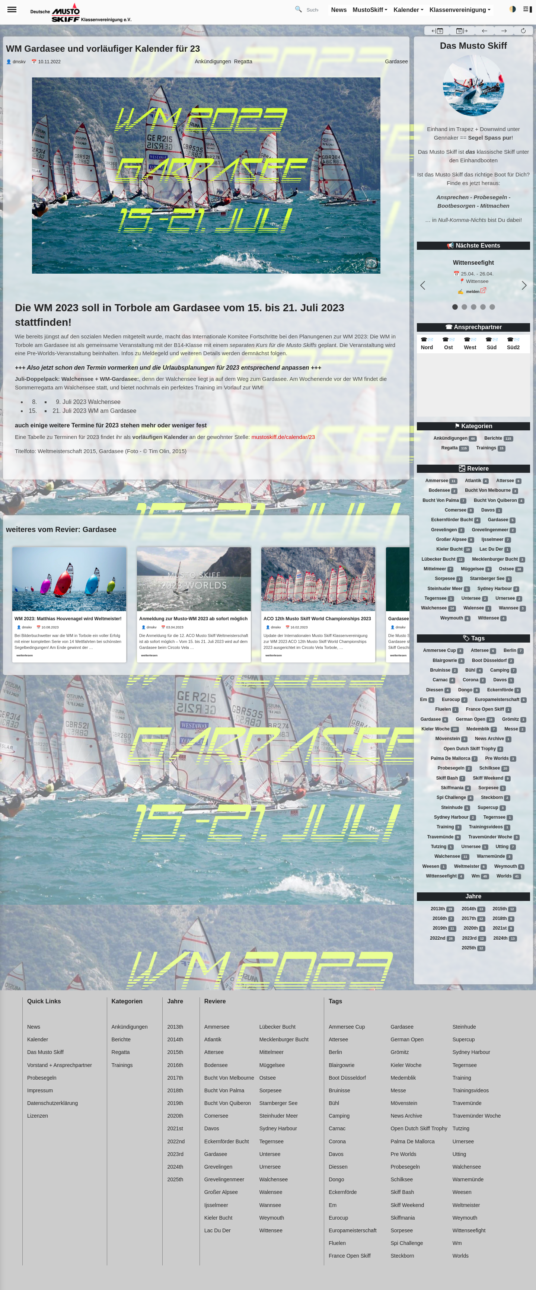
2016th (443, 919)
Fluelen (447, 710)
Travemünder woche (494, 837)
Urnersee (508, 599)
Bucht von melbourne (491, 491)
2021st (503, 928)
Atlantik (477, 481)
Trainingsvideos (489, 827)
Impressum (40, 1090)
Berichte (498, 439)
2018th (503, 919)
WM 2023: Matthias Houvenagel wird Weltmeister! (68, 618)
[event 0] (455, 307)
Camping (503, 670)
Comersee (459, 510)
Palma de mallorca (454, 759)
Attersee (508, 481)
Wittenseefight (445, 876)
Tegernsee (439, 599)
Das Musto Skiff (45, 1052)
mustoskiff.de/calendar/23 (283, 437)
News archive (493, 739)
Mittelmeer (438, 569)
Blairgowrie (449, 661)
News (33, 1027)
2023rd (474, 939)
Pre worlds (500, 759)
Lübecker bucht (443, 560)
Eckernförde (504, 690)
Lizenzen (37, 1116)
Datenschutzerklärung (52, 1103)
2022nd (442, 939)
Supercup (491, 808)
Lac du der (494, 549)
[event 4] (492, 307)
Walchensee (438, 608)
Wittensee (492, 618)
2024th (505, 939)
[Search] (315, 10)
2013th (442, 909)
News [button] (339, 10)
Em (427, 700)
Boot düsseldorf (493, 661)
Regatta (455, 448)
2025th (473, 948)
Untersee (475, 599)
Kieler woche (440, 729)
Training (449, 827)
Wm (480, 876)
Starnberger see (491, 579)
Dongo (469, 690)
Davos (491, 510)
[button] (528, 9)
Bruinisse (444, 670)
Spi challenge (455, 798)
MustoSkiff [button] (368, 10)
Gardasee (502, 520)
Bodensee (443, 491)
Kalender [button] (406, 10)
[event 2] (473, 307)
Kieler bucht (454, 549)
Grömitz (514, 720)
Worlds (509, 876)
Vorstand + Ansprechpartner (59, 1065)
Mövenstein (452, 739)
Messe (515, 729)
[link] (69, 604)
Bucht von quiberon (499, 501)
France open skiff (489, 710)
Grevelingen (447, 530)
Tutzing (442, 847)
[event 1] (464, 307)
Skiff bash (451, 778)
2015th (504, 909)
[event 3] (483, 307)
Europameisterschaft (501, 700)
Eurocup (455, 700)
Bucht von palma (444, 501)
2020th (474, 928)
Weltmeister (470, 867)
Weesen (434, 867)
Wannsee (512, 608)
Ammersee (441, 481)
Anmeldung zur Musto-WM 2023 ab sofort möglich (194, 618)
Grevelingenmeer (494, 530)
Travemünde (444, 837)
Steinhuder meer (449, 589)
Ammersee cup (443, 651)
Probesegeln (455, 768)
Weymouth (455, 618)
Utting (506, 847)
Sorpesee (449, 579)
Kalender (37, 1039)
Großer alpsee (455, 540)
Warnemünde (495, 857)
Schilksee (494, 768)
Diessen (438, 690)
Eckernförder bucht (456, 520)
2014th (473, 909)
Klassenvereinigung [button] (458, 10)
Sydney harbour (499, 589)
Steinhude (455, 808)
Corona (474, 680)
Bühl (474, 670)
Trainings (490, 448)
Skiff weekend (492, 778)
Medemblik (481, 729)
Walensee (477, 608)
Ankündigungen (455, 439)
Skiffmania (456, 788)
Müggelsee (476, 569)
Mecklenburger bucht (499, 560)
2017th (473, 919)
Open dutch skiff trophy (474, 749)
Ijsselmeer (496, 540)
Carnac (444, 680)
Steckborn (495, 798)
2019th (444, 928)
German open (475, 720)
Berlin (514, 651)
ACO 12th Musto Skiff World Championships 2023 (319, 618)
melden (473, 292)
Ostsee (511, 569)
